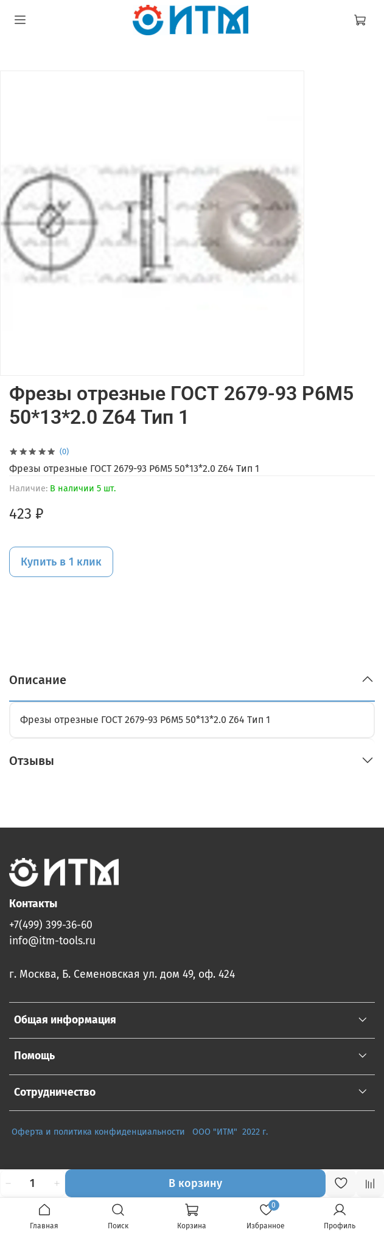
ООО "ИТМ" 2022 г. (231, 1132)
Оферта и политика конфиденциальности (98, 1132)
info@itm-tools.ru (52, 941)
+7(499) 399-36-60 (51, 925)
